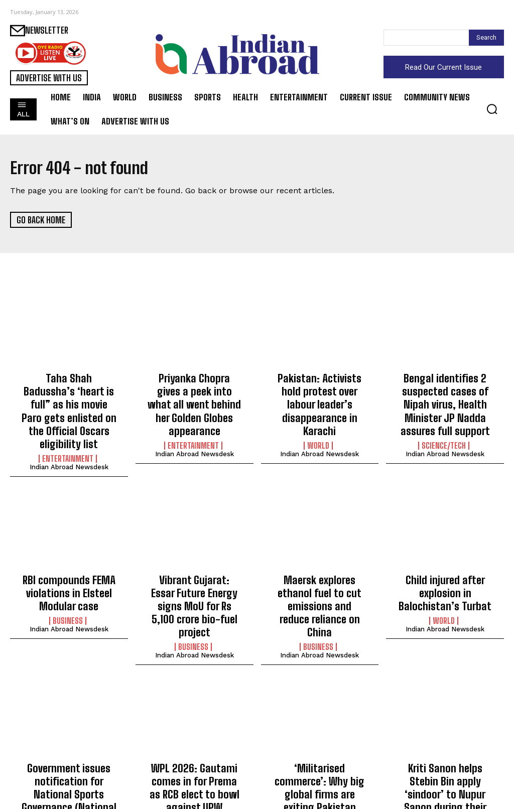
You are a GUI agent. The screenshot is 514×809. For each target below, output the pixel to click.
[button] (492, 109)
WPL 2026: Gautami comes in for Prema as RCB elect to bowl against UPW (194, 737)
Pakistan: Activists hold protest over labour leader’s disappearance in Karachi (320, 394)
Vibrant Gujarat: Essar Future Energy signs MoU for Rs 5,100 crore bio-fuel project (194, 571)
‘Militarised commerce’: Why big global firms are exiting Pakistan (319, 732)
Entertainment (67, 435)
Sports (67, 778)
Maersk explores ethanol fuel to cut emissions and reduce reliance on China (319, 566)
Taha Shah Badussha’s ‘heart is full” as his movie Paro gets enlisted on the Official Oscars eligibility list (69, 399)
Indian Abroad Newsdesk (69, 443)
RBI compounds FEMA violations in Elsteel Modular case (68, 566)
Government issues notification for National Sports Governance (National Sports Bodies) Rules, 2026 (69, 743)
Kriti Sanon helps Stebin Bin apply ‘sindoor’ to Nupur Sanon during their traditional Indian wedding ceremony (445, 743)
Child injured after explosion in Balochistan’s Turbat (445, 566)
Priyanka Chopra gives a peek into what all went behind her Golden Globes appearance (194, 394)
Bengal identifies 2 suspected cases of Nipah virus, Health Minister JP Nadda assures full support (445, 399)
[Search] (486, 38)
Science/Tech (444, 435)
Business (68, 590)
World (318, 424)
